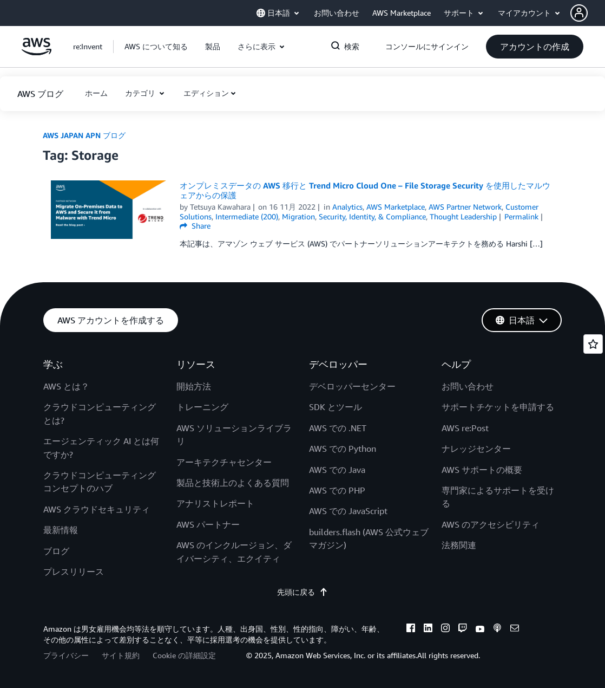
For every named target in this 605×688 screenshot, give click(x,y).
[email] (514, 629)
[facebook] (410, 629)
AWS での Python (342, 448)
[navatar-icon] (579, 13)
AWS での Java (337, 469)
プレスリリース (73, 571)
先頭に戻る (302, 591)
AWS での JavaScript (348, 510)
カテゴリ (141, 93)
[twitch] (462, 629)
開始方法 (193, 386)
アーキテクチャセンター (224, 462)
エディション (206, 93)
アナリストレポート (215, 503)
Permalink (521, 216)
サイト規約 (121, 655)
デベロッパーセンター (352, 386)
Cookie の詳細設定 (184, 655)
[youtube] (480, 629)
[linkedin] (428, 629)
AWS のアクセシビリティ (491, 524)
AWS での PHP (337, 490)
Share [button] (195, 225)
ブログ (56, 551)
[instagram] (445, 629)
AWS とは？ (66, 386)
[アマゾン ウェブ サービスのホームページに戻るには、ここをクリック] (36, 52)
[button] (587, 13)
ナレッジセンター (476, 448)
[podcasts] (497, 629)
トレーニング (202, 406)
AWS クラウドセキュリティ (96, 509)
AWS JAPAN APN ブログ (84, 135)
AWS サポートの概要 (482, 469)
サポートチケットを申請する (498, 406)
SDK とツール (335, 406)
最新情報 (60, 529)
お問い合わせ (468, 386)
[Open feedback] (593, 344)
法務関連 (459, 545)
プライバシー (66, 655)
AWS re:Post (465, 428)
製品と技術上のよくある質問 (232, 482)
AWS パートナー (208, 524)
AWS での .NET (337, 428)
